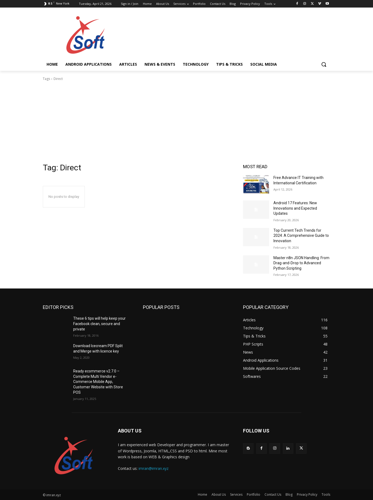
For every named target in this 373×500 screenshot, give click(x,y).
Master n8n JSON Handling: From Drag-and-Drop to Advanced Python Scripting (301, 263)
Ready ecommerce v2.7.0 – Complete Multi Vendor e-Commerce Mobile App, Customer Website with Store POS (98, 381)
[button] (323, 64)
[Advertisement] (186, 122)
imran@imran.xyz (153, 468)
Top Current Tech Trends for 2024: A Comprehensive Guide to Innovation (301, 235)
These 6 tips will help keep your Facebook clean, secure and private (99, 323)
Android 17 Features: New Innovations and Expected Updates (295, 208)
